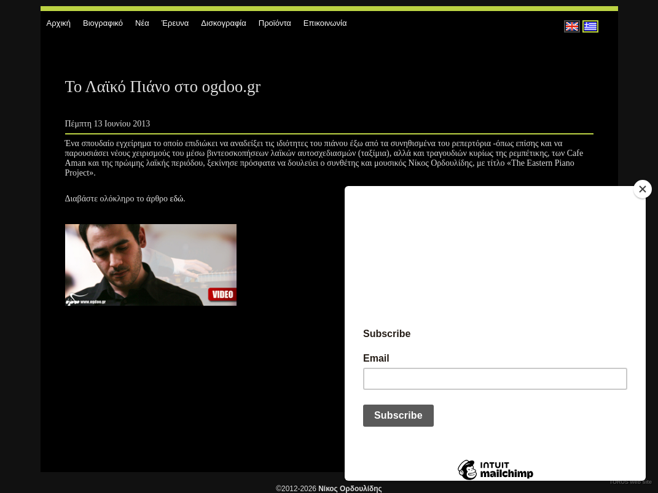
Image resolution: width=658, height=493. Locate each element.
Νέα (142, 23)
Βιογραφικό (103, 23)
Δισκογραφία (223, 23)
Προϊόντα (275, 23)
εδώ (177, 198)
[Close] (642, 189)
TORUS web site (630, 482)
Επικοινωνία (325, 23)
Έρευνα (175, 23)
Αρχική (59, 23)
